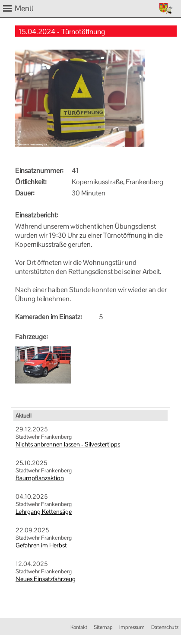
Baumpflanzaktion (40, 478)
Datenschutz (164, 627)
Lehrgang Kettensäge (44, 512)
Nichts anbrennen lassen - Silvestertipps (68, 444)
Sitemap (103, 627)
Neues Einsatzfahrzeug (46, 579)
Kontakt (78, 627)
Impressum (132, 627)
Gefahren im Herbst (41, 545)
